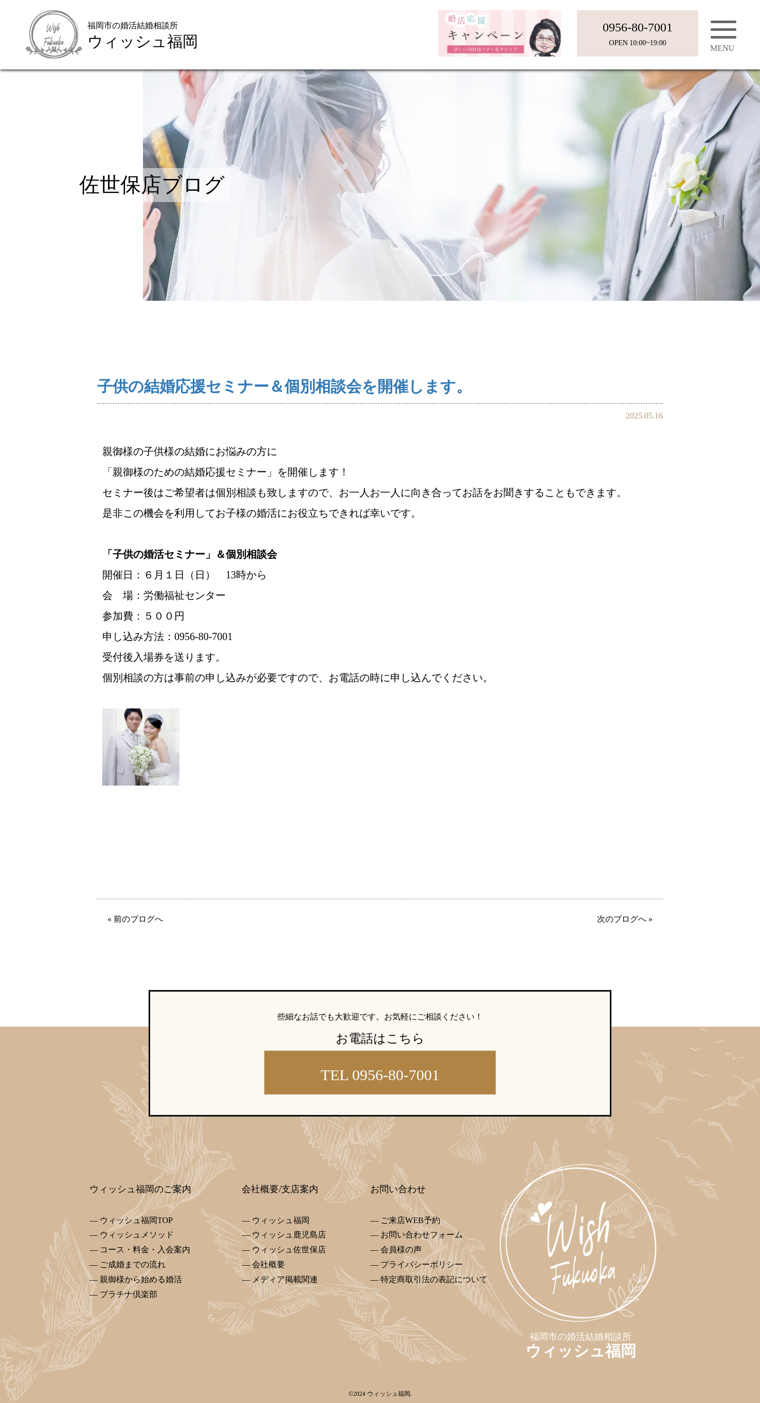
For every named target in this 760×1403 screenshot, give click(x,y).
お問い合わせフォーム (422, 1234)
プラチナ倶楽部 (128, 1294)
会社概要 (268, 1264)
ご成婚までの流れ (133, 1264)
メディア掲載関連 (285, 1279)
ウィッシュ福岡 (281, 1220)
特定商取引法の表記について (434, 1279)
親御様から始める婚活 (141, 1279)
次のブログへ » (625, 919)
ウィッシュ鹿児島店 (289, 1234)
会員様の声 (401, 1249)
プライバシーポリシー (422, 1264)
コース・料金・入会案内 (145, 1249)
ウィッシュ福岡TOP (136, 1220)
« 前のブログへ (135, 919)
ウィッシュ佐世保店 (289, 1249)
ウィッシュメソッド (137, 1234)
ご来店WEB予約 (410, 1220)
